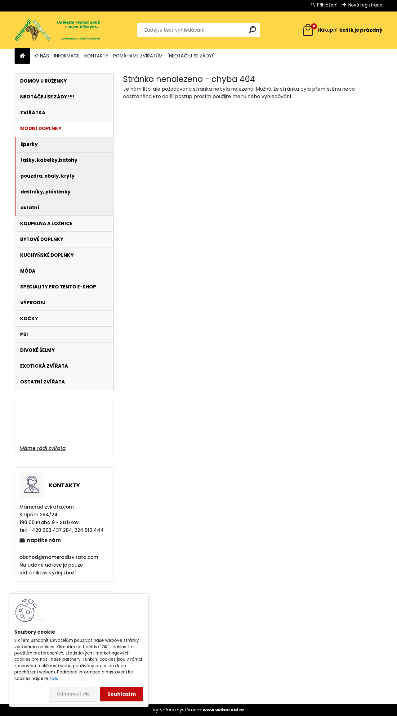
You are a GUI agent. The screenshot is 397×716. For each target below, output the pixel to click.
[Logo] (57, 30)
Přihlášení (327, 5)
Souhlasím (121, 694)
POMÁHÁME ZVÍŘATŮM (138, 55)
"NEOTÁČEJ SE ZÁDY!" (191, 55)
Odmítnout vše (73, 694)
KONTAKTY (96, 55)
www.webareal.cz (223, 710)
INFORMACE (66, 55)
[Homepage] (22, 56)
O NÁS (42, 55)
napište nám (44, 540)
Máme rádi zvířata (43, 448)
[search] (252, 29)
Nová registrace (365, 5)
